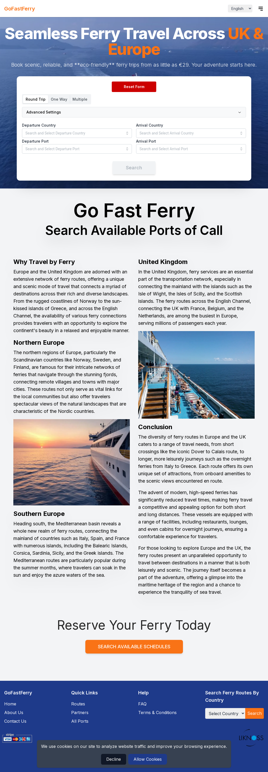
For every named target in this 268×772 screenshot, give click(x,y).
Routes (78, 703)
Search (254, 713)
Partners (79, 712)
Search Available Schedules (134, 646)
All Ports (79, 721)
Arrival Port (146, 141)
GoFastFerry (19, 9)
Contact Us (15, 721)
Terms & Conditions (157, 712)
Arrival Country (149, 125)
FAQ (142, 703)
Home (10, 703)
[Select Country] (225, 713)
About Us (13, 712)
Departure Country (39, 125)
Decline (113, 759)
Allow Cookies (147, 759)
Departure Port (35, 141)
